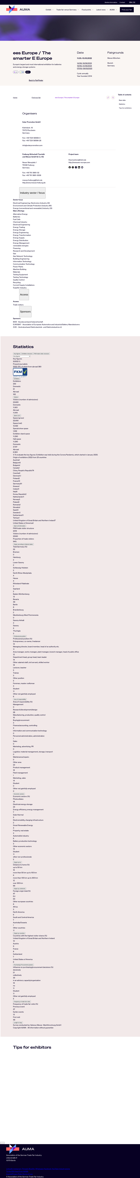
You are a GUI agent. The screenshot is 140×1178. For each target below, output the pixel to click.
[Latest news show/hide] (107, 10)
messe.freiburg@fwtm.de (32, 180)
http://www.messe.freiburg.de (34, 183)
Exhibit (48, 10)
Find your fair (127, 10)
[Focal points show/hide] (93, 10)
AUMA (112, 10)
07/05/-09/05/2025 (84, 68)
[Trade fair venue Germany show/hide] (78, 10)
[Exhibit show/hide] (53, 10)
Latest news (101, 10)
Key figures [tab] (17, 354)
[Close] (2, 1160)
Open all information (19, 526)
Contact (122, 2)
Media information (111, 2)
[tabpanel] (64, 407)
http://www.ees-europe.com (79, 162)
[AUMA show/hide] (116, 10)
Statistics (122, 104)
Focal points (86, 10)
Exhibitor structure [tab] (27, 354)
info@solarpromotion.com (32, 145)
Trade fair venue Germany (66, 10)
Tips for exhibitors (125, 108)
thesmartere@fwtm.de (77, 160)
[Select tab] (21, 356)
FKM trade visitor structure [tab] (41, 354)
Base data (122, 100)
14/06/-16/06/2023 (84, 63)
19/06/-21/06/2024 (84, 66)
